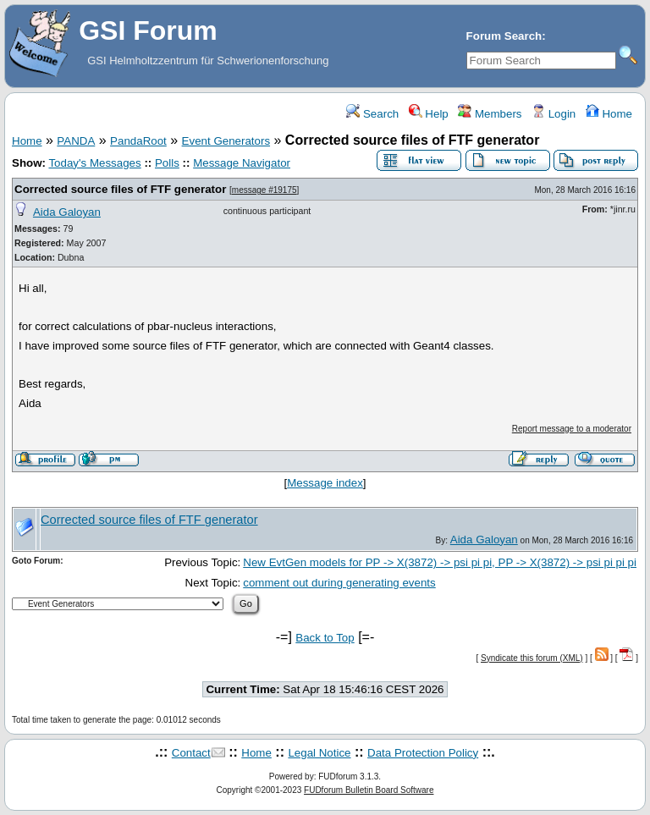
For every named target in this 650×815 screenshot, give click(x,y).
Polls (167, 163)
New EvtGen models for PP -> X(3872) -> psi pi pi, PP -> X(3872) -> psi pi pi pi (439, 562)
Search (372, 113)
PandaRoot (138, 141)
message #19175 (264, 190)
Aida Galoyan (67, 212)
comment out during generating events (339, 582)
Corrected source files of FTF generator (120, 189)
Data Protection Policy (422, 752)
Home (609, 113)
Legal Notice (319, 752)
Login (554, 113)
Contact (191, 752)
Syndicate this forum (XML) (532, 658)
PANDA (76, 141)
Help (429, 113)
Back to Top (324, 637)
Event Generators (226, 141)
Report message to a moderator (571, 428)
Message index (325, 482)
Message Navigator (241, 163)
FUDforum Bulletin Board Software (368, 790)
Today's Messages (94, 163)
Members (489, 113)
